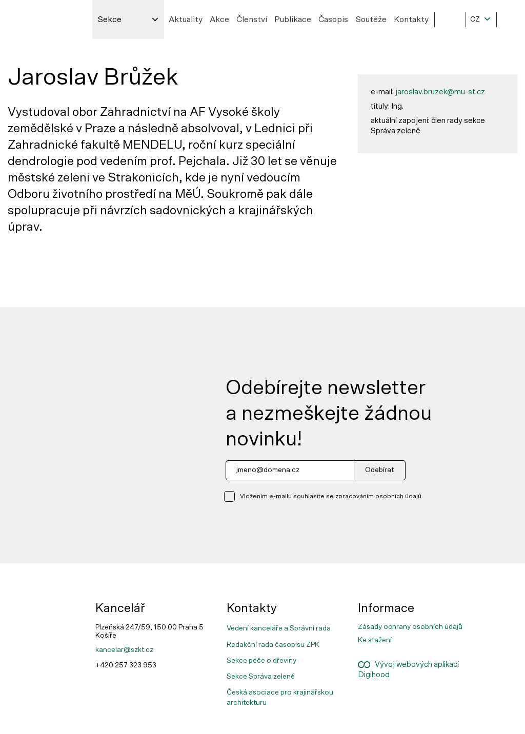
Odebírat (379, 470)
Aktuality (186, 19)
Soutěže (371, 19)
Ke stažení (375, 640)
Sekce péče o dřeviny (261, 660)
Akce (219, 19)
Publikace (292, 19)
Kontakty (411, 19)
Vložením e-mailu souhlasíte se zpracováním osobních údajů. (331, 496)
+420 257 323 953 (125, 665)
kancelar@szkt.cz (124, 650)
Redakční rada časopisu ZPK (273, 644)
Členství (251, 19)
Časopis (333, 19)
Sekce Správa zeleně (261, 676)
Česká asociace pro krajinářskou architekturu (280, 697)
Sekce (109, 19)
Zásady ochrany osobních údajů (410, 626)
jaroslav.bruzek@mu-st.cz (440, 92)
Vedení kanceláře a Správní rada (279, 628)
